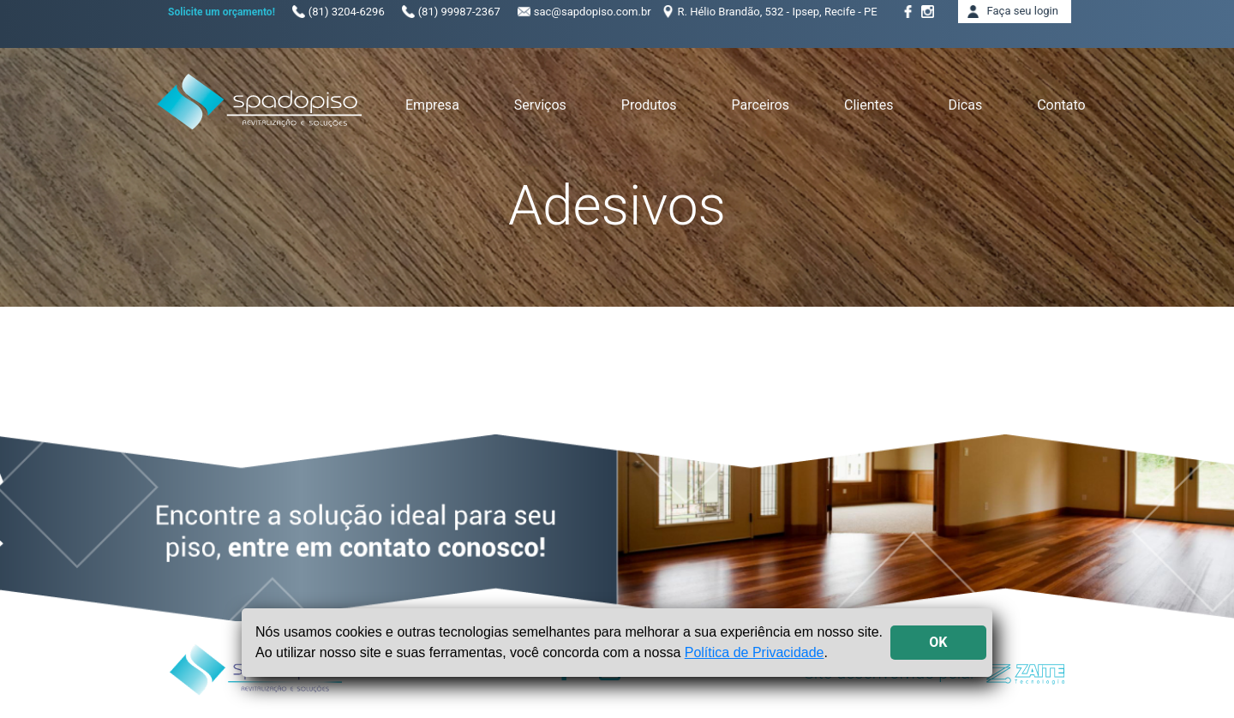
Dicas (965, 105)
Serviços (540, 105)
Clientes (869, 105)
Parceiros (760, 105)
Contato (1061, 105)
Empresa (432, 105)
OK (938, 642)
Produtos (649, 105)
